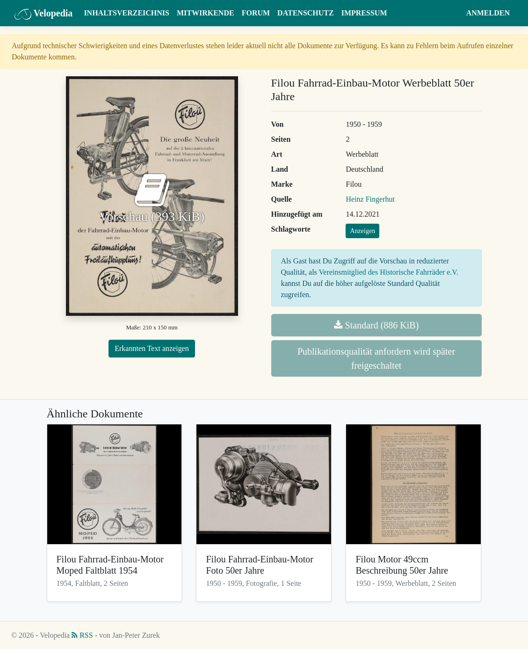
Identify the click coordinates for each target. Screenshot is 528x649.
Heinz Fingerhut (370, 199)
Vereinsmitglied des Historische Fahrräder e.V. (388, 272)
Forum (256, 13)
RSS (82, 635)
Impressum (364, 13)
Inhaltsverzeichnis (126, 13)
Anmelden (488, 13)
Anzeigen (362, 230)
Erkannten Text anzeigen (152, 348)
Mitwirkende (205, 13)
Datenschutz (305, 13)
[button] (453, 13)
